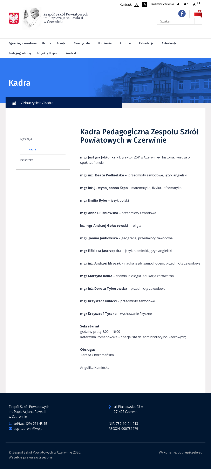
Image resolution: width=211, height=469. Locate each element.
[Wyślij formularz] (198, 21)
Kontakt (71, 53)
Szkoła (61, 43)
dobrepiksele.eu (190, 452)
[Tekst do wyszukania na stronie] (179, 21)
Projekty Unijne (47, 53)
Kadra (32, 149)
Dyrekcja (26, 139)
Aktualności (169, 43)
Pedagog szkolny (20, 53)
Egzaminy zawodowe (22, 43)
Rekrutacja (146, 43)
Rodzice (125, 43)
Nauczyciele (82, 43)
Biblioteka (26, 160)
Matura (46, 43)
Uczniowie (104, 43)
